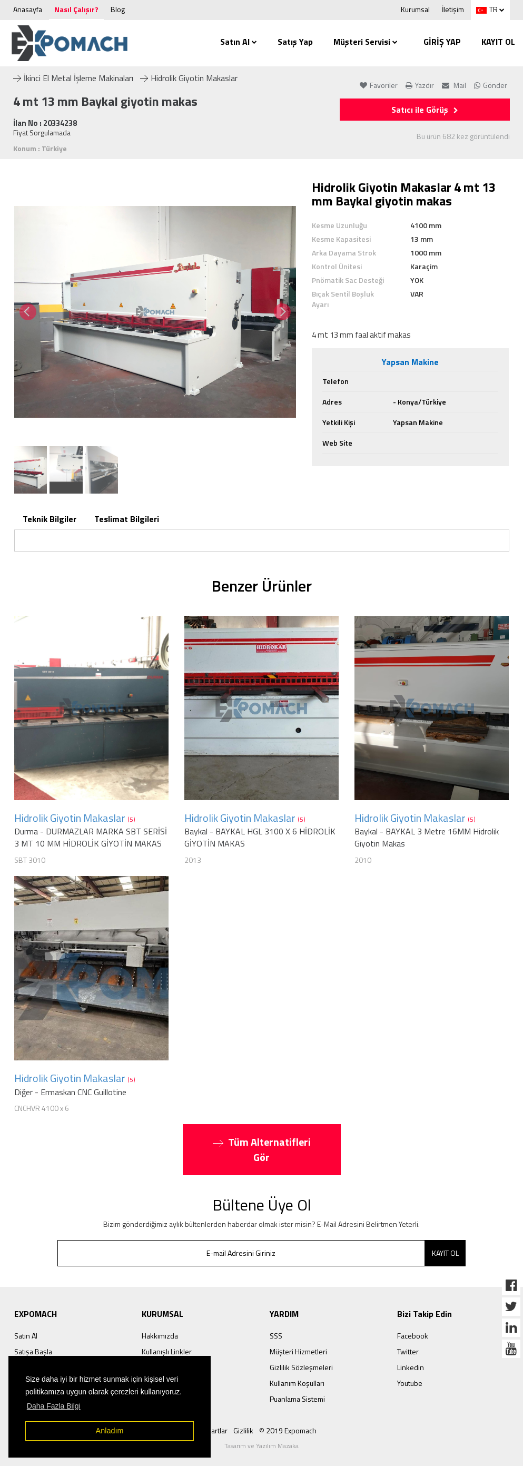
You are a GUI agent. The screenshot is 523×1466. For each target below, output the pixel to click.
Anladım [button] (110, 1430)
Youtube (409, 1383)
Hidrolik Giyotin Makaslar (189, 78)
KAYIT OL (498, 41)
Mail (454, 85)
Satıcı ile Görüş (424, 109)
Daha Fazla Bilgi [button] (54, 1406)
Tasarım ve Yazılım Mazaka (261, 1446)
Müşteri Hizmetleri (298, 1351)
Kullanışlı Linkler (167, 1351)
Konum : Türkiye (40, 148)
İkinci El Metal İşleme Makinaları (73, 78)
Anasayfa (27, 9)
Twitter (408, 1351)
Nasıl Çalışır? (76, 9)
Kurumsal (415, 9)
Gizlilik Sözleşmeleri (301, 1367)
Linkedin (410, 1367)
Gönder (490, 85)
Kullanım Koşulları (297, 1383)
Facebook (412, 1335)
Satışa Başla (33, 1351)
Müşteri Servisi (365, 41)
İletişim (453, 9)
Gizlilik (243, 1430)
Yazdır (420, 85)
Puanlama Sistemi (297, 1398)
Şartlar (217, 1430)
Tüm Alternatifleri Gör (262, 1149)
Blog (118, 9)
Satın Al (238, 41)
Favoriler (379, 85)
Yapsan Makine (410, 362)
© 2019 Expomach (288, 1430)
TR (487, 9)
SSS (276, 1335)
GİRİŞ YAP (442, 41)
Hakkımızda (160, 1335)
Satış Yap (295, 41)
